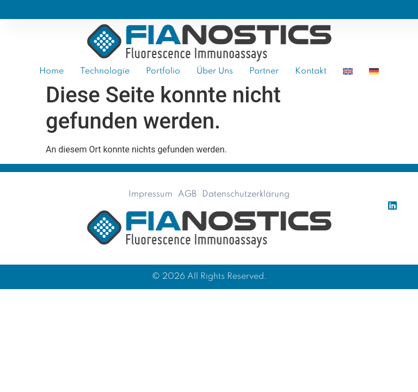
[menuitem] (348, 71)
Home (51, 71)
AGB (187, 194)
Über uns (214, 71)
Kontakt (311, 71)
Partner (264, 71)
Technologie (105, 71)
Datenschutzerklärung (246, 194)
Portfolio (163, 71)
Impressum (150, 194)
